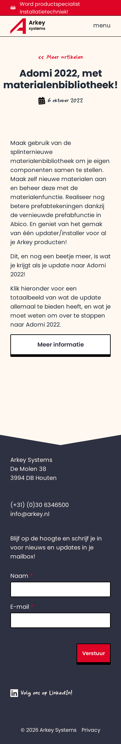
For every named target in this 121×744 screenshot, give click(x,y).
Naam (21, 576)
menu (102, 25)
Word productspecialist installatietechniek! (45, 7)
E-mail (22, 607)
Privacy (91, 729)
